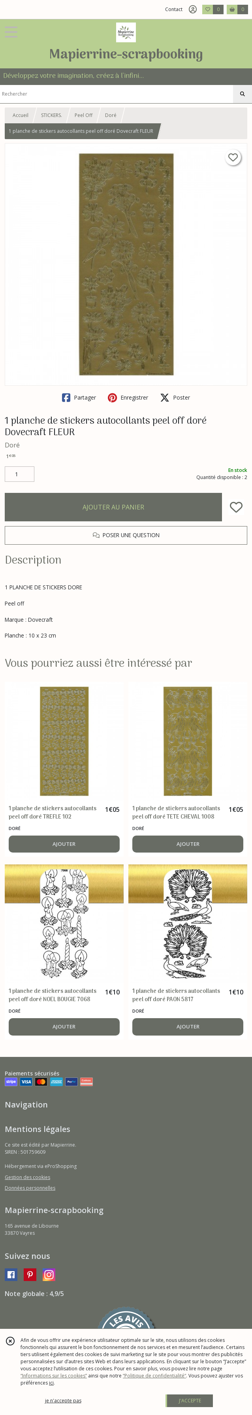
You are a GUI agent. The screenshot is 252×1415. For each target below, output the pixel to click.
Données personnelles (30, 1188)
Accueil (20, 115)
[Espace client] (192, 9)
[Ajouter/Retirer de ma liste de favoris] (236, 507)
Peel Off (83, 115)
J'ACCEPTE (190, 1400)
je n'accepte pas (63, 1400)
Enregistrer (128, 397)
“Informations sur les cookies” (54, 1375)
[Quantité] (19, 474)
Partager (79, 397)
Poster (175, 397)
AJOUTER (64, 843)
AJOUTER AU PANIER (113, 507)
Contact (173, 9)
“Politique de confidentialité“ (154, 1375)
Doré (111, 115)
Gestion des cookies (27, 1177)
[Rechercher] (242, 94)
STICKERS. (51, 115)
